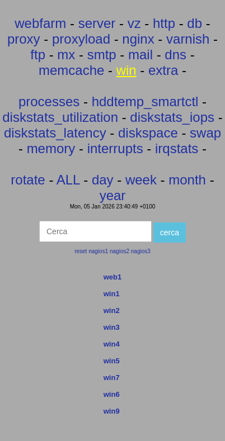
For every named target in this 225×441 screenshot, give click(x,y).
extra (163, 70)
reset (80, 251)
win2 (112, 310)
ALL (68, 179)
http (164, 23)
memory (51, 148)
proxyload (81, 38)
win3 (112, 327)
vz (134, 23)
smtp (101, 54)
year (113, 195)
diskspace (148, 132)
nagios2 (119, 251)
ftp (37, 54)
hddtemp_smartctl (145, 101)
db (194, 23)
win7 (112, 377)
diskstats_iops (172, 117)
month (187, 179)
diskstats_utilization (60, 117)
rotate (28, 179)
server (97, 23)
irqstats (176, 148)
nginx (138, 38)
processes (48, 101)
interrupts (115, 148)
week (141, 179)
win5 (112, 361)
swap (205, 132)
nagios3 (141, 251)
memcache (71, 70)
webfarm (40, 23)
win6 (112, 394)
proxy (23, 38)
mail (140, 54)
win (126, 70)
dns (175, 54)
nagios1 (98, 251)
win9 (112, 411)
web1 (113, 277)
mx (66, 54)
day (103, 179)
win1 (112, 294)
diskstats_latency (55, 132)
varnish (187, 38)
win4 (112, 344)
